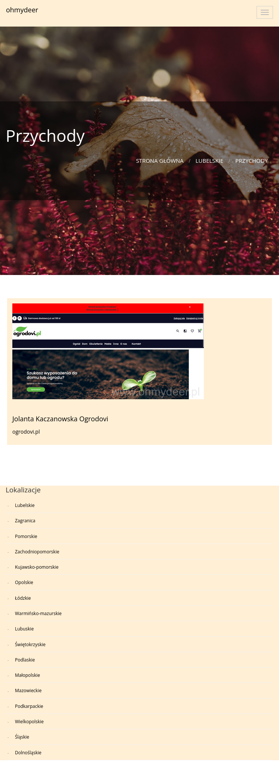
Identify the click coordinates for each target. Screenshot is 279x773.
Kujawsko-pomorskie (36, 567)
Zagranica (25, 520)
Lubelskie (210, 160)
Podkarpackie (29, 706)
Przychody (251, 160)
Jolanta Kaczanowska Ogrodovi (60, 418)
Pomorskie (26, 536)
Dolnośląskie (28, 752)
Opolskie (24, 582)
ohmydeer (22, 9)
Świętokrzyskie (30, 644)
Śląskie (22, 737)
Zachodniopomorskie (37, 552)
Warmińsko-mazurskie (38, 613)
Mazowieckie (28, 690)
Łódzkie (23, 598)
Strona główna (160, 160)
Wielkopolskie (29, 721)
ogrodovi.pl (26, 431)
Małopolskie (27, 675)
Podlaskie (25, 660)
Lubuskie (24, 629)
